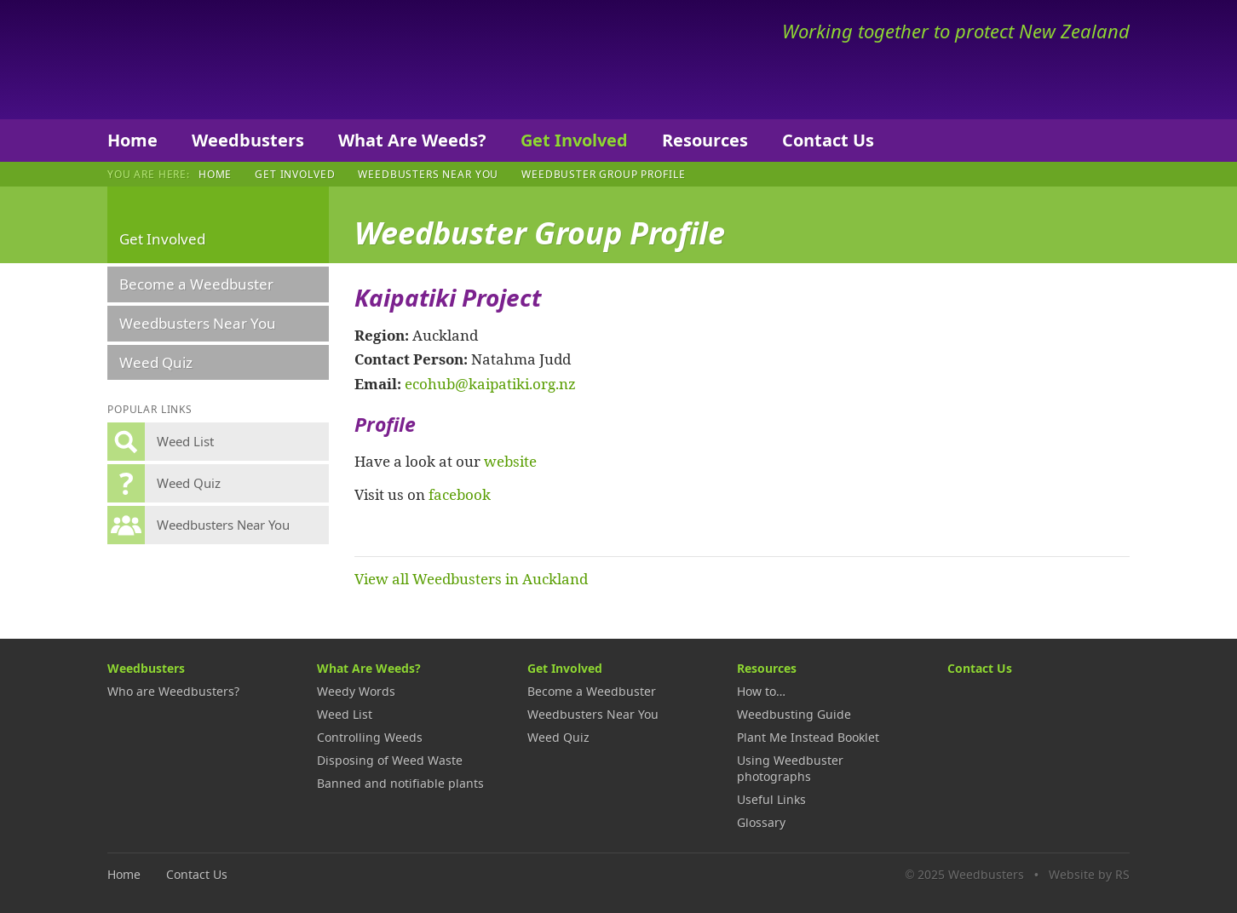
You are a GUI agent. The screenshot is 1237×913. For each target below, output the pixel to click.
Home (132, 140)
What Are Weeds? (412, 140)
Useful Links (771, 799)
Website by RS (1089, 874)
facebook (460, 494)
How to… (761, 691)
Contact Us (828, 140)
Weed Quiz (156, 362)
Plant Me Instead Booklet (808, 737)
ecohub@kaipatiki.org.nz (490, 383)
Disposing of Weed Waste (390, 760)
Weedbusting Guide (794, 714)
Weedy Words (356, 691)
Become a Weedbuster (196, 284)
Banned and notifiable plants (400, 783)
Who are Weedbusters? (173, 691)
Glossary (761, 822)
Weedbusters (233, 59)
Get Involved (574, 140)
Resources (705, 140)
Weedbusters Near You (428, 174)
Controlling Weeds (370, 737)
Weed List (344, 714)
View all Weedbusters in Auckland (471, 578)
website (510, 460)
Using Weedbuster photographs (790, 768)
